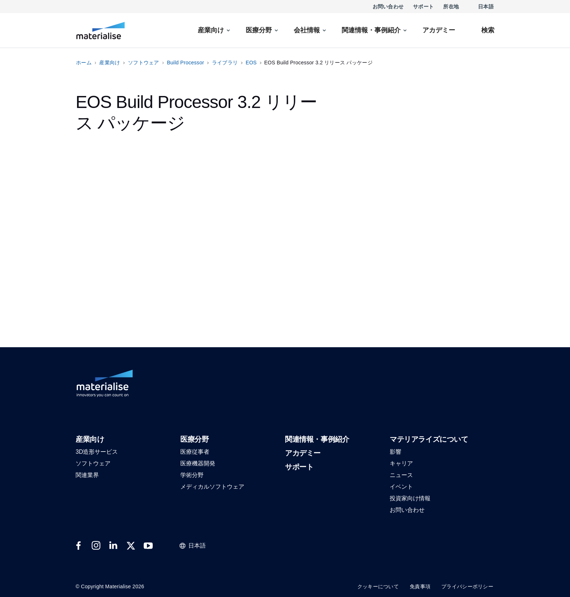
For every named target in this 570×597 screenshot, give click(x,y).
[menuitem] (214, 30)
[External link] (78, 546)
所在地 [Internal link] (451, 6)
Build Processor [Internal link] (185, 62)
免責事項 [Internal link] (420, 586)
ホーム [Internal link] (84, 62)
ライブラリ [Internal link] (225, 62)
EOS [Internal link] (251, 62)
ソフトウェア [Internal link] (143, 62)
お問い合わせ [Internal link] (388, 6)
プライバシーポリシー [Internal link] (467, 586)
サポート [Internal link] (423, 6)
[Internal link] (100, 30)
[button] (90, 440)
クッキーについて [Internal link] (378, 586)
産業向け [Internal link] (109, 62)
